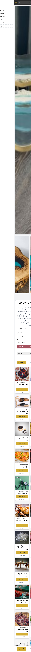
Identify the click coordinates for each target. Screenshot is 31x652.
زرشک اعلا (23, 526)
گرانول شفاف (8, 555)
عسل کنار (8, 528)
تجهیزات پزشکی (8, 499)
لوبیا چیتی (23, 555)
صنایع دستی (8, 392)
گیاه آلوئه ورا (23, 635)
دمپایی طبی (8, 419)
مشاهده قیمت (23, 387)
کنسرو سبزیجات (8, 473)
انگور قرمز (23, 390)
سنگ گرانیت (22, 417)
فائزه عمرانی (18, 363)
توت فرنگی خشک (22, 473)
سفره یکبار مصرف (22, 501)
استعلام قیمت (7, 363)
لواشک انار (23, 609)
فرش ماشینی (8, 637)
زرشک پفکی (8, 608)
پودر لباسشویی (23, 582)
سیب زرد (23, 444)
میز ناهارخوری (8, 582)
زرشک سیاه (8, 446)
